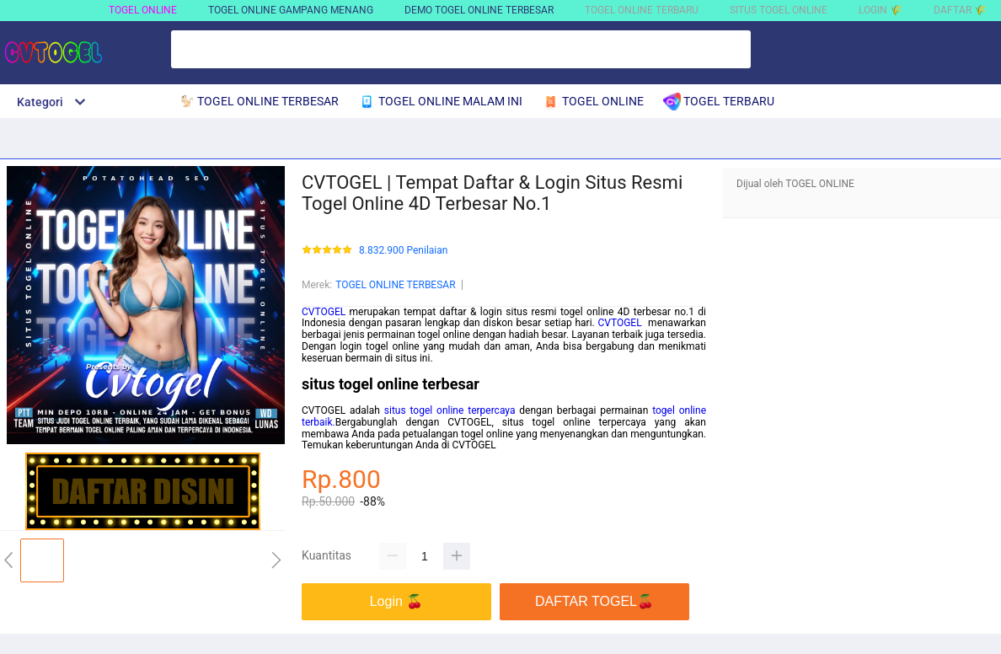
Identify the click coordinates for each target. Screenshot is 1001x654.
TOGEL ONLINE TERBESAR (395, 285)
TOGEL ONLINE (143, 10)
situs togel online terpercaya (450, 410)
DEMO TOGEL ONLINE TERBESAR (479, 10)
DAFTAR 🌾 (960, 10)
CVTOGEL (323, 312)
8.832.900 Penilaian (403, 250)
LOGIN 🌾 (880, 10)
